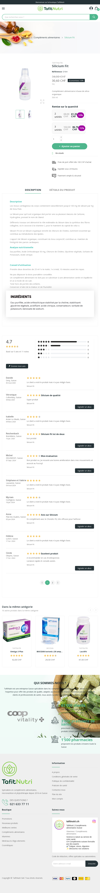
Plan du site (57, 794)
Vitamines (6, 836)
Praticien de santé (59, 785)
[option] (26, 725)
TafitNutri (57, 63)
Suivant (58, 582)
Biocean (50, 648)
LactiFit (83, 651)
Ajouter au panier (70, 146)
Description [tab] (33, 189)
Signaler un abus (84, 407)
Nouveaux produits (10, 823)
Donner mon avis (17, 366)
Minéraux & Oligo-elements (13, 841)
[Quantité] (56, 139)
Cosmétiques (7, 845)
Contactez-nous (58, 790)
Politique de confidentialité (63, 781)
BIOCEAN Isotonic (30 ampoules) (50, 651)
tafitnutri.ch (72, 821)
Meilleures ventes (9, 827)
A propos (56, 772)
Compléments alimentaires (13, 832)
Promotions (7, 819)
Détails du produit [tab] (62, 189)
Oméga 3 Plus (16, 651)
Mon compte (57, 798)
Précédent (42, 582)
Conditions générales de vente (64, 776)
